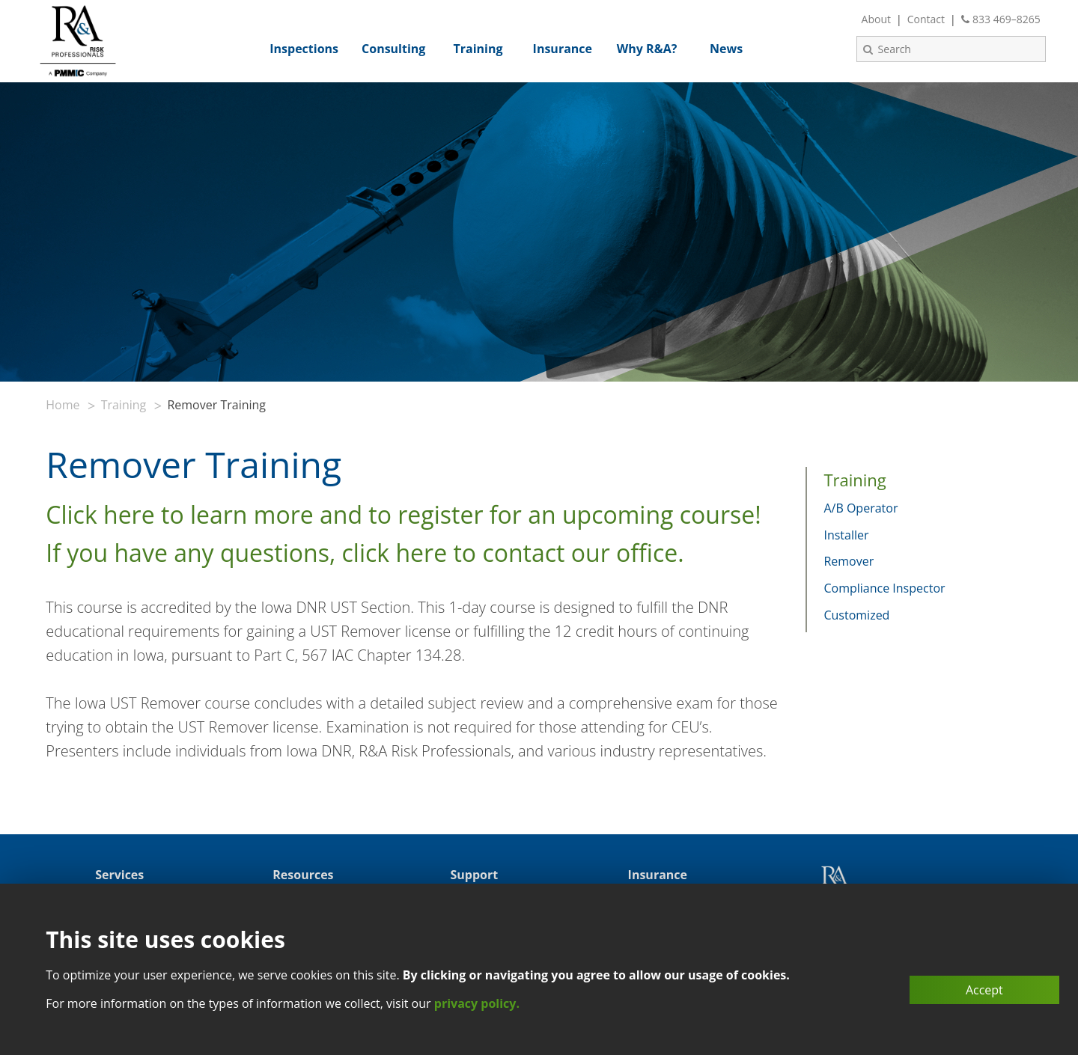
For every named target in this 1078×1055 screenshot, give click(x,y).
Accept (984, 990)
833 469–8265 (1001, 19)
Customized (856, 615)
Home (62, 405)
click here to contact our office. (513, 552)
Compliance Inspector (884, 588)
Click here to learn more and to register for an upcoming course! (403, 514)
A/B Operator (860, 508)
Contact (926, 19)
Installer (845, 535)
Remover (848, 561)
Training (124, 405)
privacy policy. (477, 1003)
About (876, 19)
